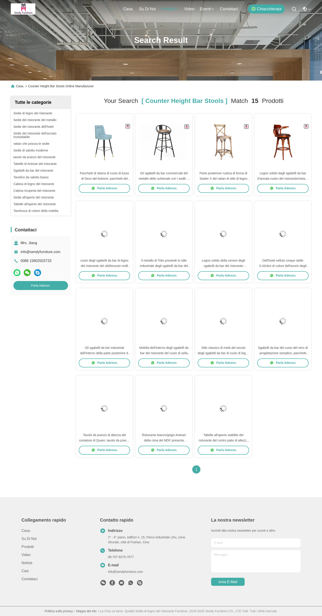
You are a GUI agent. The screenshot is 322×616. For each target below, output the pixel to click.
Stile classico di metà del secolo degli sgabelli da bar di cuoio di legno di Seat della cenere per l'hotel (223, 353)
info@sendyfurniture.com (40, 252)
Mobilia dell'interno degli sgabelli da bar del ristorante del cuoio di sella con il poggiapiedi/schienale (164, 353)
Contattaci (229, 9)
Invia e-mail (227, 582)
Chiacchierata (266, 8)
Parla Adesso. (40, 285)
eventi (207, 9)
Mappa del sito (86, 611)
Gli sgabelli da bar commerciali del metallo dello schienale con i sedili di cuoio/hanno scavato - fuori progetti (164, 178)
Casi (25, 571)
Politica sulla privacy (58, 611)
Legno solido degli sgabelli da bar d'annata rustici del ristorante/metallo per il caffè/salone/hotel (282, 178)
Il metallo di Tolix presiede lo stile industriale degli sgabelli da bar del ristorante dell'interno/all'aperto (164, 266)
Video (189, 9)
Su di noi (147, 9)
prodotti (170, 9)
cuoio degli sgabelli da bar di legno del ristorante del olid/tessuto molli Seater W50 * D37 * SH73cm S (104, 266)
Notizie (26, 563)
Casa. (128, 9)
